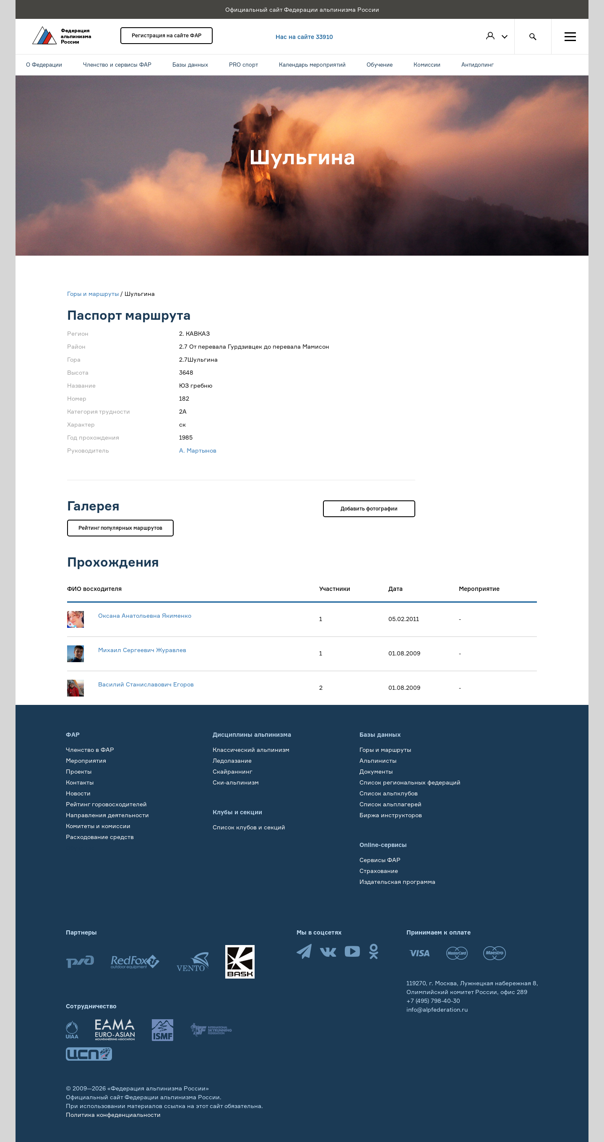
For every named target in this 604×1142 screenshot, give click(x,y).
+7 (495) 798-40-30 (433, 1000)
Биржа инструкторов (390, 814)
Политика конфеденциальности (113, 1114)
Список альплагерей (390, 804)
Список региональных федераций (410, 782)
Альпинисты (377, 760)
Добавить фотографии (369, 508)
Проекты (78, 771)
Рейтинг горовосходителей (106, 804)
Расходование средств (100, 836)
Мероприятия (86, 760)
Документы (376, 771)
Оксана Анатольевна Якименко (144, 615)
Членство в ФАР (90, 749)
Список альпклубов (388, 793)
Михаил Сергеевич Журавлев (142, 649)
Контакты (80, 782)
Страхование (378, 870)
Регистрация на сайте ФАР (166, 35)
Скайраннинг (233, 771)
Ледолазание (232, 760)
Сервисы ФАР (380, 859)
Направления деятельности (107, 814)
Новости (78, 793)
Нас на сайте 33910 (304, 36)
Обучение (80, 847)
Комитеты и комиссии (98, 825)
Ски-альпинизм (236, 782)
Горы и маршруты (93, 293)
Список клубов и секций (249, 827)
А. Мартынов (197, 450)
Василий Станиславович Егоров (146, 684)
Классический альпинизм (251, 749)
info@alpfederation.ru (437, 1009)
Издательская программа (397, 881)
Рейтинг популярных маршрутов (120, 528)
